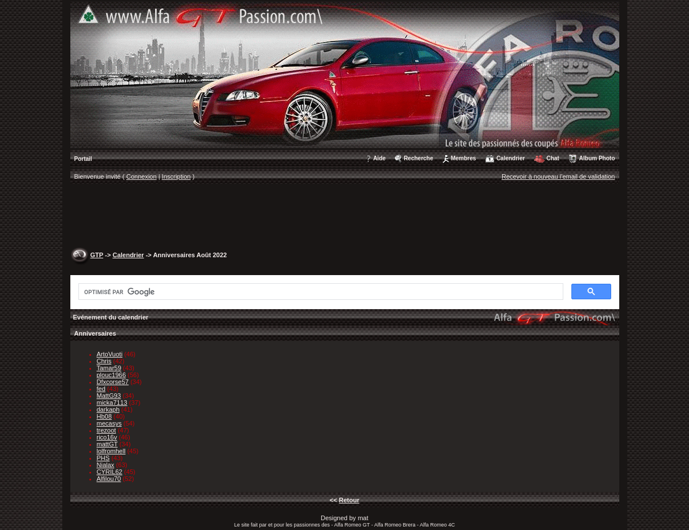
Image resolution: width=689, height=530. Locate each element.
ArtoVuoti (110, 354)
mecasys (109, 423)
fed (101, 388)
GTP (97, 254)
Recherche (418, 158)
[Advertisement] (345, 217)
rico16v (107, 437)
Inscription (176, 176)
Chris (104, 361)
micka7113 (112, 402)
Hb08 (104, 416)
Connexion (141, 176)
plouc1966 (111, 374)
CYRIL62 (110, 471)
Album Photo (597, 158)
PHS (103, 457)
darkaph (108, 409)
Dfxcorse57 (113, 381)
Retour (349, 500)
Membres (463, 158)
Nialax (106, 464)
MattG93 (109, 395)
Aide (379, 158)
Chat (553, 158)
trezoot (106, 430)
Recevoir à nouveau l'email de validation (558, 176)
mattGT (107, 444)
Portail (83, 159)
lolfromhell (111, 451)
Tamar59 (109, 367)
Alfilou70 (109, 478)
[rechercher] (319, 292)
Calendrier (510, 158)
